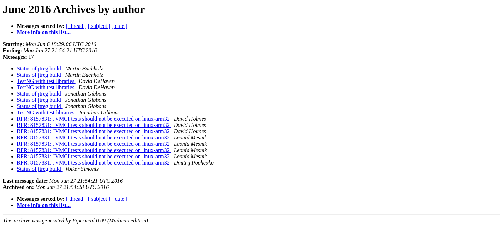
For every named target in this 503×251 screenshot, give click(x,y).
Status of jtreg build (40, 68)
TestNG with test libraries (46, 81)
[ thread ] (76, 26)
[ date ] (119, 26)
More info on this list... (44, 32)
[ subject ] (99, 26)
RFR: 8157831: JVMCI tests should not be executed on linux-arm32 (94, 119)
